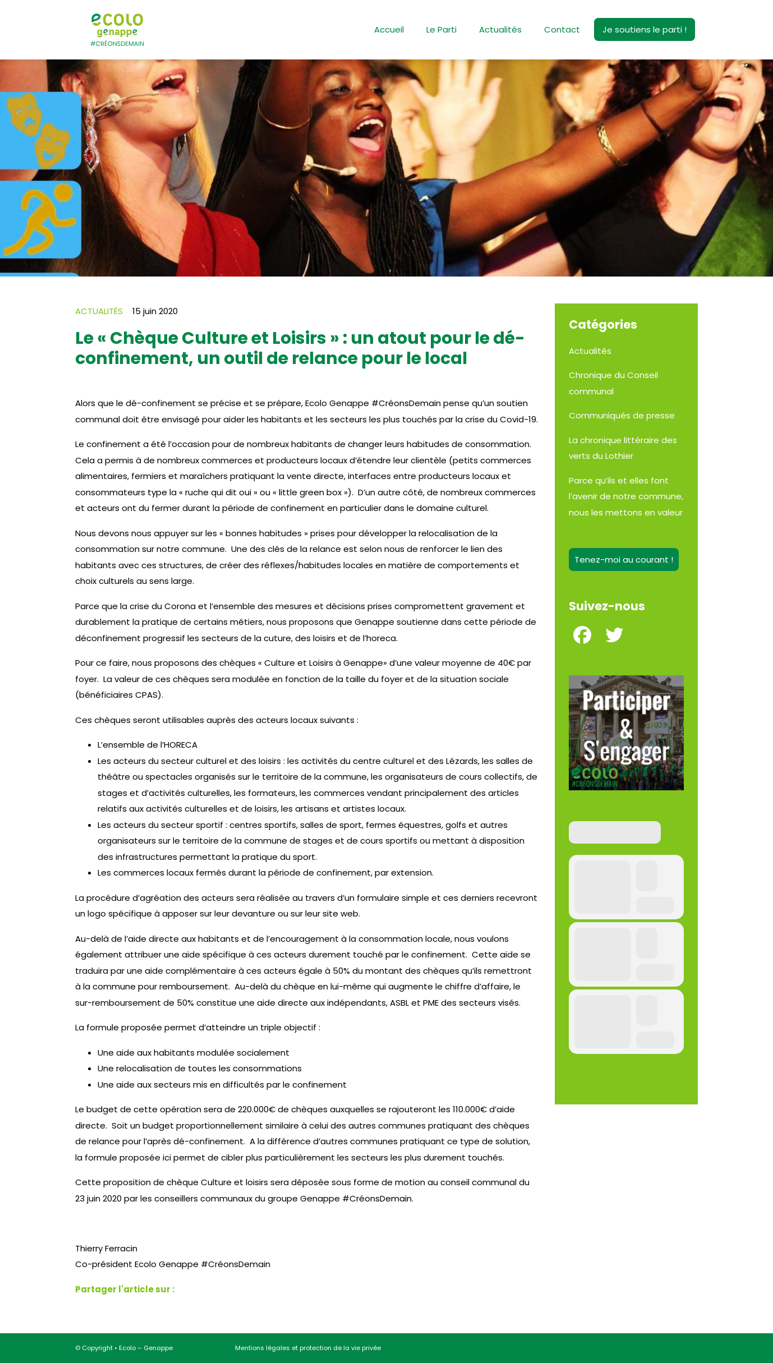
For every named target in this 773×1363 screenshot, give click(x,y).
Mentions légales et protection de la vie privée (308, 1347)
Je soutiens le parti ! (644, 29)
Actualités (500, 29)
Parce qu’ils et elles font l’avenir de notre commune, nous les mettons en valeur (626, 496)
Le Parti (441, 29)
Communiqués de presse (622, 415)
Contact (562, 29)
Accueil (389, 29)
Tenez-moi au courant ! (623, 559)
